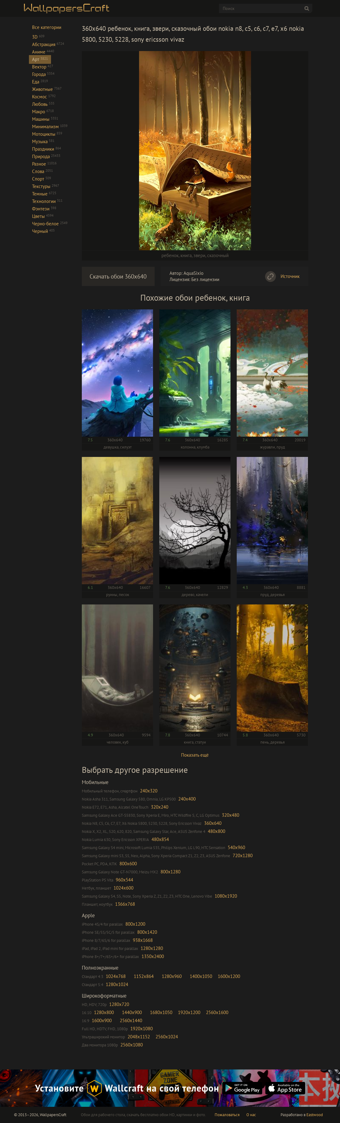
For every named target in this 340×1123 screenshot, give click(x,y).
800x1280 (170, 872)
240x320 (148, 791)
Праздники (46, 149)
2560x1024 (167, 1037)
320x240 (159, 807)
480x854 (160, 839)
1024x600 (123, 888)
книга (186, 255)
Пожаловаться (227, 1114)
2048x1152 (139, 1037)
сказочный (218, 255)
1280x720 (119, 1004)
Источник (290, 276)
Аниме (43, 52)
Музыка (43, 141)
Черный (43, 231)
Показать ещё (195, 755)
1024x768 (116, 976)
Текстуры (45, 186)
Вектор (42, 67)
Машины (45, 119)
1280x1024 (117, 984)
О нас (251, 1114)
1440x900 (132, 1012)
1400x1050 (201, 976)
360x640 (212, 823)
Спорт (41, 179)
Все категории (46, 27)
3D (38, 37)
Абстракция (48, 44)
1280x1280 (152, 948)
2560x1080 (131, 1045)
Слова (42, 171)
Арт (40, 59)
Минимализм (50, 126)
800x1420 (147, 932)
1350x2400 (153, 956)
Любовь (43, 104)
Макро (43, 112)
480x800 (216, 831)
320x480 (230, 815)
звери (199, 255)
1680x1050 (161, 1012)
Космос (44, 97)
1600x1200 (229, 976)
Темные (44, 194)
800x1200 (135, 924)
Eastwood (314, 1114)
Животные (47, 89)
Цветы (43, 216)
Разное (44, 164)
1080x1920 (226, 896)
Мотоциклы (47, 134)
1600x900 (102, 1020)
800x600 (128, 864)
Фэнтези (44, 209)
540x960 (236, 847)
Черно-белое (50, 224)
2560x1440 (131, 1020)
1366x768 (125, 904)
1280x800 (104, 1012)
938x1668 (143, 940)
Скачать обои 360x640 (118, 276)
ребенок (170, 255)
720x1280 (243, 855)
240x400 (187, 799)
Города (43, 74)
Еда (40, 82)
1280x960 (172, 976)
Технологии (47, 201)
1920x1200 (189, 1012)
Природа (46, 156)
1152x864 (144, 976)
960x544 (124, 880)
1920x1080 (141, 1028)
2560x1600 (217, 1012)
